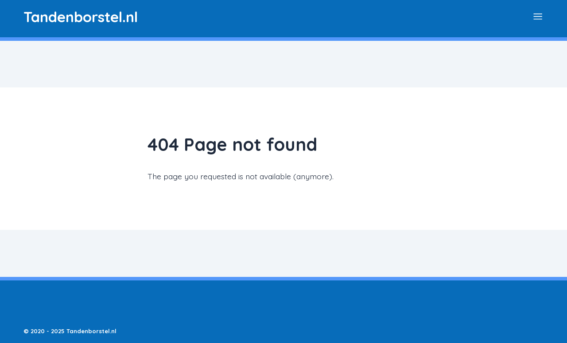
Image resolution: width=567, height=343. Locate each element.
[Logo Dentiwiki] (80, 16)
